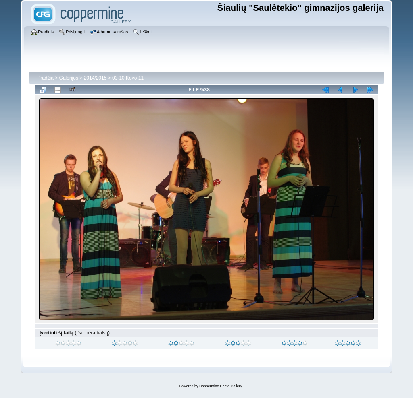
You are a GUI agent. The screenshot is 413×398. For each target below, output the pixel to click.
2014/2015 (95, 78)
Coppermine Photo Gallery (220, 386)
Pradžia (45, 78)
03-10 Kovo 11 (128, 78)
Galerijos (68, 78)
